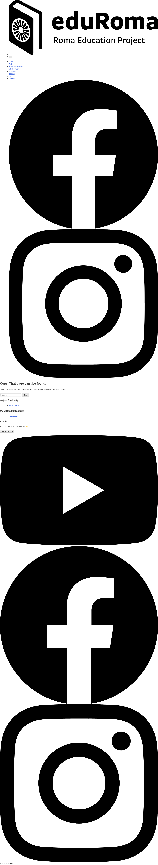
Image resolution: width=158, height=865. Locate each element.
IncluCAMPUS (14, 405)
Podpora (12, 79)
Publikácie (12, 71)
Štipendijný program (16, 66)
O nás (11, 62)
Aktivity (11, 64)
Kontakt (12, 74)
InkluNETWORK (14, 69)
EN (10, 76)
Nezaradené (13, 416)
